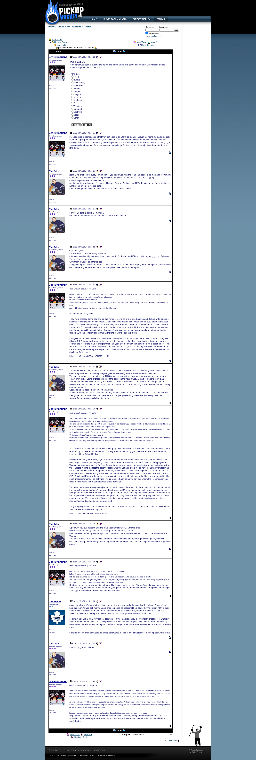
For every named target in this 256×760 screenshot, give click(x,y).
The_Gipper (55, 601)
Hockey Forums (61, 42)
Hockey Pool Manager (66, 755)
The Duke (54, 171)
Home (50, 755)
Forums (101, 755)
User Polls (61, 45)
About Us (112, 755)
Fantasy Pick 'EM (87, 755)
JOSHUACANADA (58, 57)
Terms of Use (70, 750)
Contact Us (85, 750)
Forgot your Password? (153, 36)
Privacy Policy (54, 750)
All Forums (57, 39)
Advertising (99, 750)
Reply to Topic (147, 45)
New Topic (141, 42)
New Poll (155, 42)
